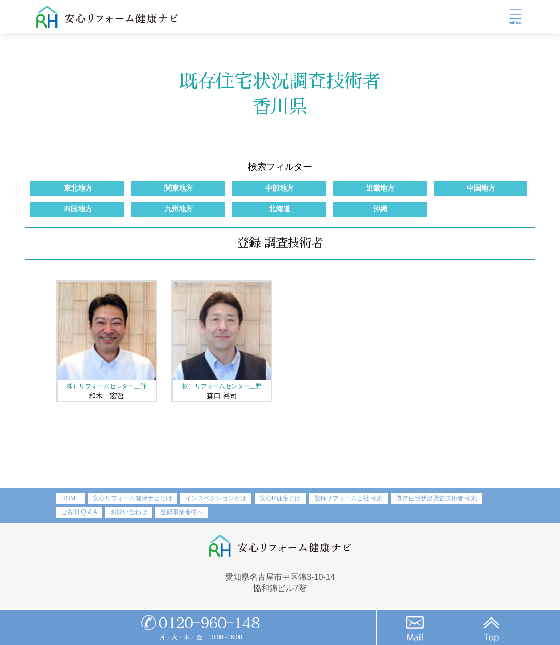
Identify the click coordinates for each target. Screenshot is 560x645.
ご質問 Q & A (79, 512)
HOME (70, 498)
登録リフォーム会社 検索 (348, 498)
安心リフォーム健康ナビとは (132, 498)
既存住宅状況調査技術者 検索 (436, 498)
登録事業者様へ (181, 512)
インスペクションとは (215, 498)
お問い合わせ (128, 512)
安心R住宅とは (280, 498)
